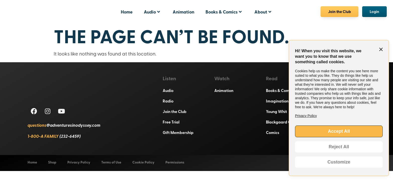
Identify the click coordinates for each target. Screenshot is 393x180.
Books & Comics (224, 11)
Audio (152, 11)
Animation (183, 11)
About (262, 11)
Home (127, 11)
